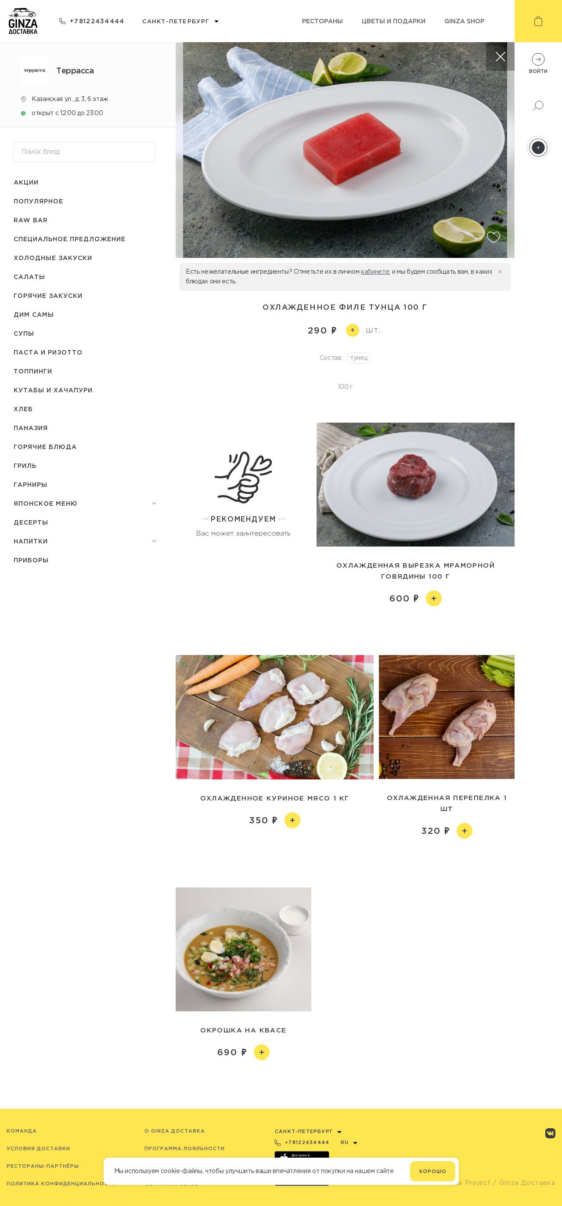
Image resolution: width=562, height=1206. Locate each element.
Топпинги (33, 371)
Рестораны (322, 21)
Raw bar (31, 220)
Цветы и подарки (393, 21)
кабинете (375, 271)
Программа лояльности (184, 1148)
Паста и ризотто (48, 352)
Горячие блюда (45, 446)
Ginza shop (464, 21)
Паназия (31, 427)
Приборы (31, 560)
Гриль (25, 465)
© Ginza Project (463, 1182)
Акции (26, 182)
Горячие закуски (48, 295)
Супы (24, 333)
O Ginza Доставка (174, 1131)
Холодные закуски (53, 257)
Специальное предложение (70, 238)
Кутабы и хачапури (53, 390)
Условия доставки (38, 1148)
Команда (22, 1131)
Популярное (38, 201)
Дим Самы (34, 314)
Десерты (31, 522)
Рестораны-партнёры (43, 1166)
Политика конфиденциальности (61, 1183)
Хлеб (23, 409)
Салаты (29, 276)
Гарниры (30, 484)
